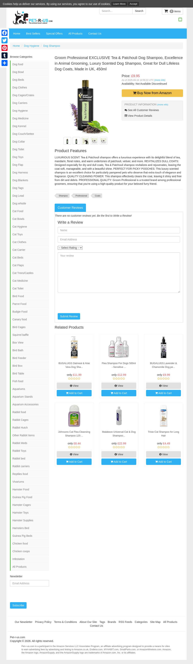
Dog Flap (17, 164)
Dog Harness (20, 172)
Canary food (19, 319)
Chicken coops (21, 551)
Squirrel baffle (20, 334)
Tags (102, 621)
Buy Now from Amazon (152, 93)
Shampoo (63, 196)
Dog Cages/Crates (23, 95)
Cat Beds (17, 257)
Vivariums (18, 481)
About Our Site (88, 621)
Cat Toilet (17, 288)
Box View (17, 342)
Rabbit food (19, 412)
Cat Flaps (18, 265)
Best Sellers (33, 33)
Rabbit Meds (19, 443)
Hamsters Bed (20, 528)
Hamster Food (20, 489)
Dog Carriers (19, 102)
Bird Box (17, 365)
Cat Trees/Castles (22, 272)
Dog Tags (18, 187)
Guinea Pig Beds (22, 535)
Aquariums (18, 388)
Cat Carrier (18, 249)
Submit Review (69, 316)
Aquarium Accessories (25, 404)
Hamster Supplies (22, 520)
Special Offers (54, 33)
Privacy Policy (43, 621)
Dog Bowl (18, 72)
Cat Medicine (20, 280)
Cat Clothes (19, 242)
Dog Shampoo (51, 45)
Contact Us (94, 33)
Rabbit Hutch (20, 427)
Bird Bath (17, 350)
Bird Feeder (19, 358)
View (74, 385)
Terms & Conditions (65, 621)
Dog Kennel (19, 126)
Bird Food (18, 296)
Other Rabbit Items (23, 435)
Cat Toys (17, 234)
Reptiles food (20, 473)
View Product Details (138, 115)
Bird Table (18, 373)
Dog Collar (18, 141)
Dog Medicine (20, 118)
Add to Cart (74, 393)
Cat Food (17, 211)
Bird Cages (18, 327)
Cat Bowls (18, 218)
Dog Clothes (19, 87)
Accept (133, 3)
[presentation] (86, 303)
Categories (141, 621)
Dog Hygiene (31, 45)
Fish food (17, 381)
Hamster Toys (20, 512)
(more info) (159, 80)
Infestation (18, 558)
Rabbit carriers (21, 466)
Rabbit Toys (19, 450)
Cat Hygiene (19, 226)
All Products (75, 33)
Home (16, 33)
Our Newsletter (23, 621)
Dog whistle (19, 203)
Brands (112, 621)
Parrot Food (19, 303)
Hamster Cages (21, 504)
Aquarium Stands (22, 396)
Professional (81, 196)
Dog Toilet (18, 149)
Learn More (119, 3)
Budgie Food (19, 311)
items (172, 11)
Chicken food (20, 543)
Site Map (155, 621)
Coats (97, 196)
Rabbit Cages (20, 419)
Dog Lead (18, 195)
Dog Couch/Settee (23, 133)
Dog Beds (18, 79)
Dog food (17, 64)
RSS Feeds (125, 621)
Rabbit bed (18, 458)
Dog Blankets (20, 180)
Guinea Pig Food (22, 497)
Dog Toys (17, 157)
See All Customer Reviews (142, 110)
